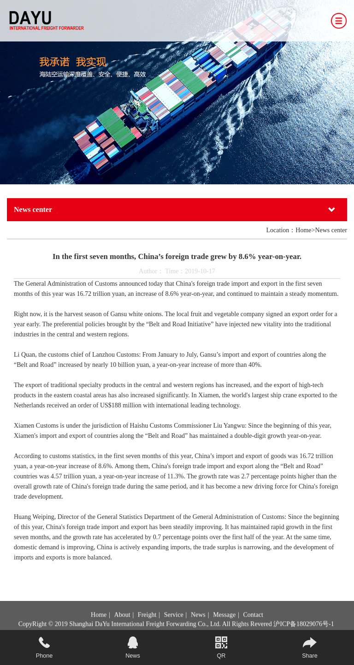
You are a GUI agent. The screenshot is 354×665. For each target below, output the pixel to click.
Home (98, 624)
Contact (253, 624)
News (198, 624)
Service (173, 624)
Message (224, 624)
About (122, 624)
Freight (147, 624)
